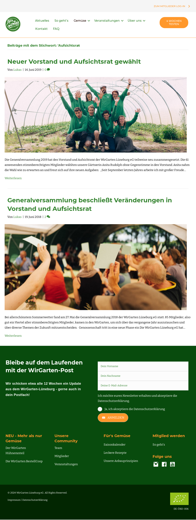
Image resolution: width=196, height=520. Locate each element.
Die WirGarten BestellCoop (24, 462)
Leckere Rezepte (115, 453)
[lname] (143, 376)
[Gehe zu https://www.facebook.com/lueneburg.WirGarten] (164, 465)
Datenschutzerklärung (34, 500)
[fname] (143, 367)
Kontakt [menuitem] (41, 29)
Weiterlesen (13, 178)
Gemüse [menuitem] (80, 21)
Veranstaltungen (66, 465)
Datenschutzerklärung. (114, 401)
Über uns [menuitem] (135, 21)
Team (58, 448)
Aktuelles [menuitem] (42, 21)
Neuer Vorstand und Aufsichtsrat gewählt (74, 62)
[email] (143, 386)
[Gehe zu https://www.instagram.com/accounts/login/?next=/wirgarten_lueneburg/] (156, 465)
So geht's (159, 445)
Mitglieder (61, 456)
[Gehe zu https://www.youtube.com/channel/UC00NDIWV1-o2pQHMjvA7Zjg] (172, 465)
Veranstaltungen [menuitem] (107, 21)
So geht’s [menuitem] (61, 21)
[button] (88, 21)
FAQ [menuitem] (56, 29)
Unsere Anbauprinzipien (121, 461)
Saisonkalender (114, 445)
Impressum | (15, 500)
